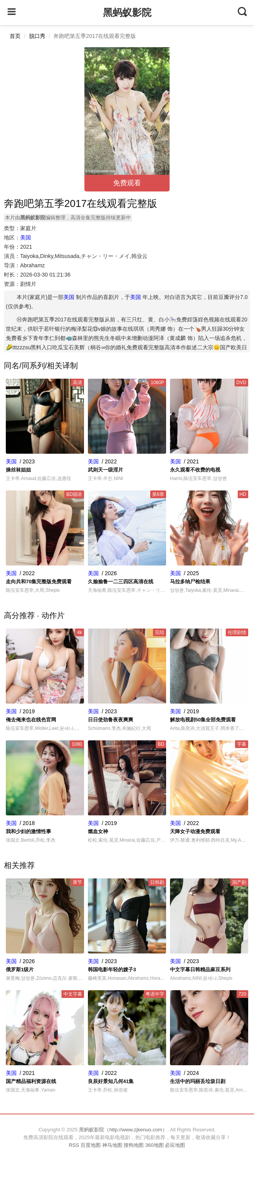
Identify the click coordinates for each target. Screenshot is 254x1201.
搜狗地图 (134, 1145)
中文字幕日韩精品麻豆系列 (200, 969)
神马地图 (112, 1145)
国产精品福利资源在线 (31, 1081)
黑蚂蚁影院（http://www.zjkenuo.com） (123, 1130)
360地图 (154, 1145)
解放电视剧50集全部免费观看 (203, 720)
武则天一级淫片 (105, 470)
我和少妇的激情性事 (28, 831)
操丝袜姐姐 (18, 470)
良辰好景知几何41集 (111, 1081)
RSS (74, 1145)
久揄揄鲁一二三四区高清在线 (120, 581)
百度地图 (91, 1145)
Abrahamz (32, 265)
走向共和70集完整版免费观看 (39, 581)
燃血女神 (98, 831)
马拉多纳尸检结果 (190, 581)
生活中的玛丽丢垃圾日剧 (197, 1081)
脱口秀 (37, 36)
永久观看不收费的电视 (195, 470)
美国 (25, 237)
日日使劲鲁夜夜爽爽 (110, 720)
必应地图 (175, 1145)
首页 (15, 36)
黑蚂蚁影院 (127, 12)
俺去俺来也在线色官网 (31, 720)
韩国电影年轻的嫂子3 (112, 969)
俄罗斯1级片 (20, 969)
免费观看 (127, 183)
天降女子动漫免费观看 (195, 831)
